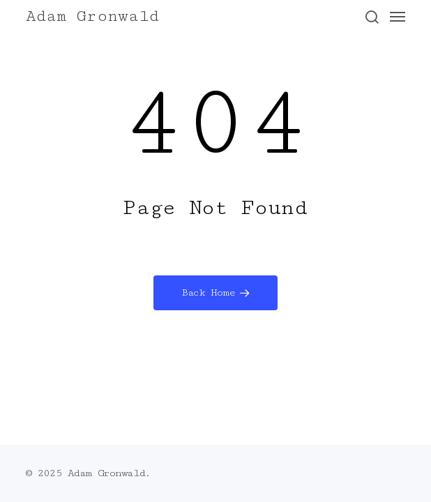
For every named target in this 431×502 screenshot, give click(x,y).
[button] (371, 16)
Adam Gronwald (92, 16)
